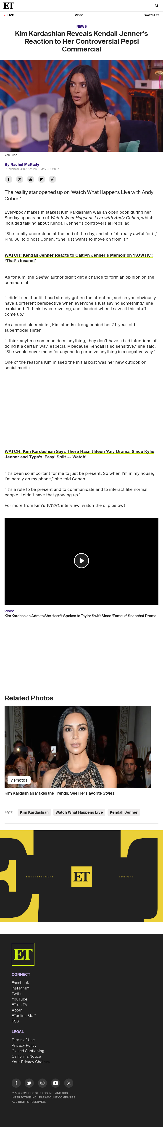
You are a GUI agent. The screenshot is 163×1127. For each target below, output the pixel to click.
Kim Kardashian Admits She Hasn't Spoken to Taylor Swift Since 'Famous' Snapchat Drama (80, 616)
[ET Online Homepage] (10, 5)
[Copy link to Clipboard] (52, 180)
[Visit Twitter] (29, 1084)
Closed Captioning (28, 1051)
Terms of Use (23, 1040)
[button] (81, 560)
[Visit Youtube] (55, 1084)
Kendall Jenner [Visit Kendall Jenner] (124, 812)
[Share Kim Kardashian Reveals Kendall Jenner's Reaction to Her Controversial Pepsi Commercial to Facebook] (9, 180)
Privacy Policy (24, 1045)
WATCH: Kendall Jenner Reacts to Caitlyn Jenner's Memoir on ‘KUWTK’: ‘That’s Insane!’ (79, 258)
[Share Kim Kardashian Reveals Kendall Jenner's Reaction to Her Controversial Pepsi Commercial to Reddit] (30, 180)
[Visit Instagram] (42, 1084)
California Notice (26, 1056)
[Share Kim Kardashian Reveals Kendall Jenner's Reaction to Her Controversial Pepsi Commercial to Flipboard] (41, 180)
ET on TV (19, 1005)
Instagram (20, 988)
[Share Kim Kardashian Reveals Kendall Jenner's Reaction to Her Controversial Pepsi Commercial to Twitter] (20, 180)
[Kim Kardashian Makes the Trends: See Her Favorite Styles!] (81, 747)
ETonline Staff (24, 1016)
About (17, 1010)
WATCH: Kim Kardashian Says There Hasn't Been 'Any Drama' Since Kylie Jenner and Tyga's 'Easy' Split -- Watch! (79, 454)
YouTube (19, 999)
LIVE (11, 15)
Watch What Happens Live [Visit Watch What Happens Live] (79, 812)
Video (79, 15)
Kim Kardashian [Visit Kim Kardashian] (34, 812)
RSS (15, 1021)
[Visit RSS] (68, 1084)
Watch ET (152, 15)
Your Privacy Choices (31, 1062)
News (81, 26)
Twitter (18, 994)
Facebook (20, 983)
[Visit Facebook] (16, 1084)
